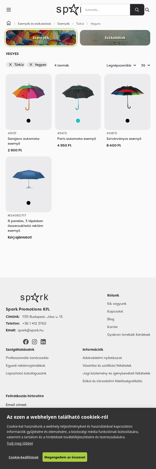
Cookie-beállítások (24, 457)
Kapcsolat (115, 311)
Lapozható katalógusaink (26, 373)
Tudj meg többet (20, 443)
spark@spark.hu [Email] (30, 330)
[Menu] (9, 10)
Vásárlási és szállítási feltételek (107, 365)
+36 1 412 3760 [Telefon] (34, 323)
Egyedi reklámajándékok (25, 365)
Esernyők (63, 24)
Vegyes (37, 64)
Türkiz (16, 64)
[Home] (9, 23)
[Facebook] (25, 341)
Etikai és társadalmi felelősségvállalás (112, 381)
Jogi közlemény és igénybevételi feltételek (116, 373)
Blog (110, 319)
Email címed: (16, 404)
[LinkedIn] (43, 341)
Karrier (112, 327)
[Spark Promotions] (73, 9)
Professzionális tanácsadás (27, 358)
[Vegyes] (28, 121)
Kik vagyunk (116, 303)
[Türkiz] (78, 121)
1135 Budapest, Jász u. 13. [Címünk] (42, 316)
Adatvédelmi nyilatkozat (102, 358)
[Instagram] (34, 341)
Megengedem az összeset (64, 457)
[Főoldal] (34, 298)
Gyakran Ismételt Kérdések (128, 334)
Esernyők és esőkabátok (34, 24)
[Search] (137, 9)
